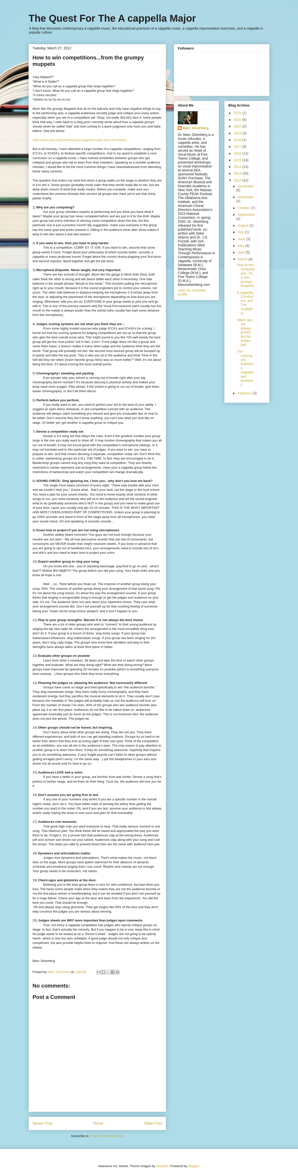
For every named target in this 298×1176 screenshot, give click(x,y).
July (241, 232)
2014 (238, 167)
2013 (238, 173)
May (241, 246)
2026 (238, 113)
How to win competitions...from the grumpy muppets (245, 275)
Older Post (153, 1123)
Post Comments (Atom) (107, 1136)
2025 (238, 120)
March (243, 259)
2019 (238, 133)
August (243, 225)
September (246, 215)
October (244, 208)
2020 (238, 126)
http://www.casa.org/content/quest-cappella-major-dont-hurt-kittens (80, 140)
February (245, 393)
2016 (238, 153)
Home (98, 1123)
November (246, 197)
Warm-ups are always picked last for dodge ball (245, 332)
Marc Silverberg (196, 128)
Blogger (193, 1166)
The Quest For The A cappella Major (112, 18)
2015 (238, 160)
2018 (238, 140)
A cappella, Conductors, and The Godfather (245, 303)
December (246, 186)
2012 (238, 180)
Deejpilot (162, 1166)
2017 (238, 146)
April (242, 252)
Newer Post (42, 1123)
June (242, 239)
